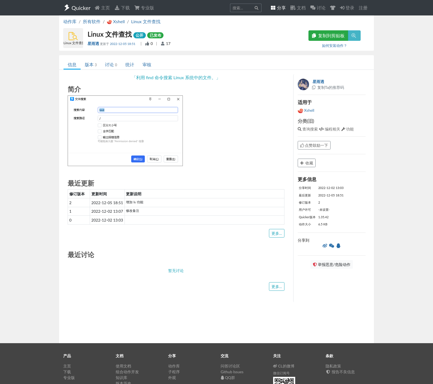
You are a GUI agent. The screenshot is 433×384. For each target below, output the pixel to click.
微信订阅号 (281, 373)
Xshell (306, 110)
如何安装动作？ (334, 45)
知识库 (121, 377)
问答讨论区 (230, 366)
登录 (347, 7)
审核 (146, 64)
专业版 (144, 7)
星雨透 (94, 43)
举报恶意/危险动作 (331, 264)
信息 (72, 64)
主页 (102, 7)
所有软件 (92, 21)
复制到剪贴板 (328, 35)
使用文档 (123, 366)
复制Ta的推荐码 (327, 87)
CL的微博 (283, 366)
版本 (91, 64)
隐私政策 (333, 366)
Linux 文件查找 (145, 21)
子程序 (174, 371)
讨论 (111, 64)
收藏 (306, 163)
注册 (363, 7)
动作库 (69, 21)
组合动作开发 (127, 371)
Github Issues (232, 371)
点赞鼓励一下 (314, 145)
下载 (122, 7)
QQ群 (228, 377)
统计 (129, 64)
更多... (276, 233)
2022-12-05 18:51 (123, 44)
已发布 (155, 35)
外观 (172, 377)
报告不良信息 (340, 371)
